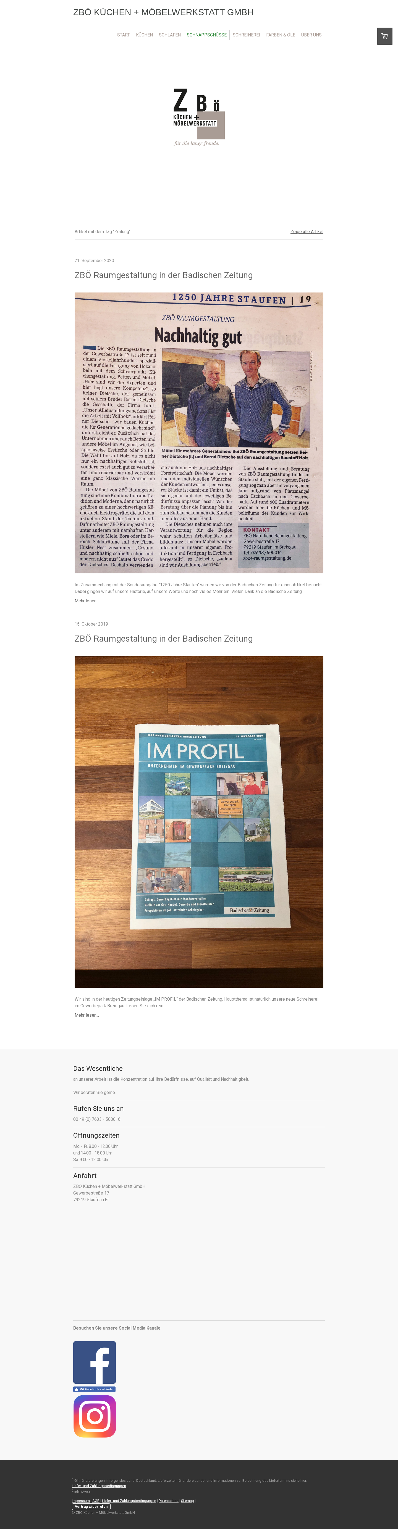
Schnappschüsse (207, 35)
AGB (96, 1501)
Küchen (144, 35)
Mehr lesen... (87, 600)
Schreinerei (246, 35)
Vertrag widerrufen (91, 1506)
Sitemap (187, 1501)
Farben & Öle (280, 35)
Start (123, 35)
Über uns (311, 35)
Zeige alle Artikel (306, 231)
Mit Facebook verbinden (94, 1389)
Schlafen (170, 35)
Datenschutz (169, 1501)
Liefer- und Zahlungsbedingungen (99, 1486)
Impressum (81, 1501)
